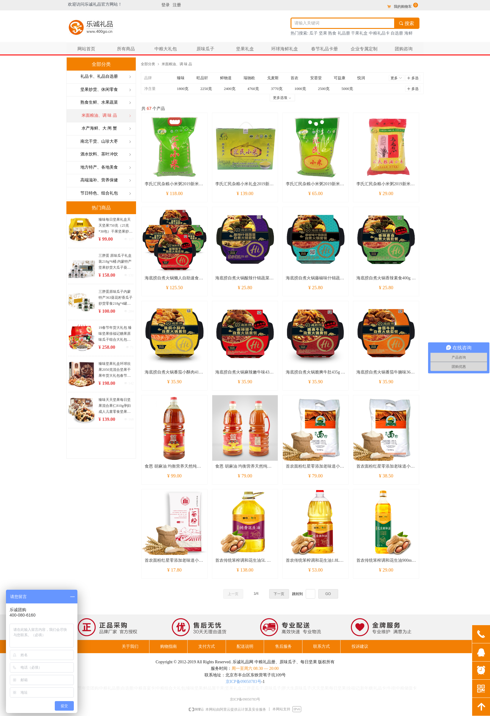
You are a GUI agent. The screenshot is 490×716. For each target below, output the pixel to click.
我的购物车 (403, 6)
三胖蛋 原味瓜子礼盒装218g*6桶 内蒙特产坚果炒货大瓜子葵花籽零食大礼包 (115, 261)
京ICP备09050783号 (243, 681)
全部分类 (148, 63)
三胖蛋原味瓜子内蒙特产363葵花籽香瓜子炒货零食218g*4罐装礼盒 (115, 297)
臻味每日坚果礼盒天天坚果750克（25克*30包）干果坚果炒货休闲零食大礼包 (115, 225)
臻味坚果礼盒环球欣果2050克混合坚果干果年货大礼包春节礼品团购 (115, 370)
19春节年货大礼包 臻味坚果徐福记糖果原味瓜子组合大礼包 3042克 (115, 334)
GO (328, 594)
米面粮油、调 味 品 (177, 63)
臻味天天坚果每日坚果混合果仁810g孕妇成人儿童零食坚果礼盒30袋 (115, 406)
